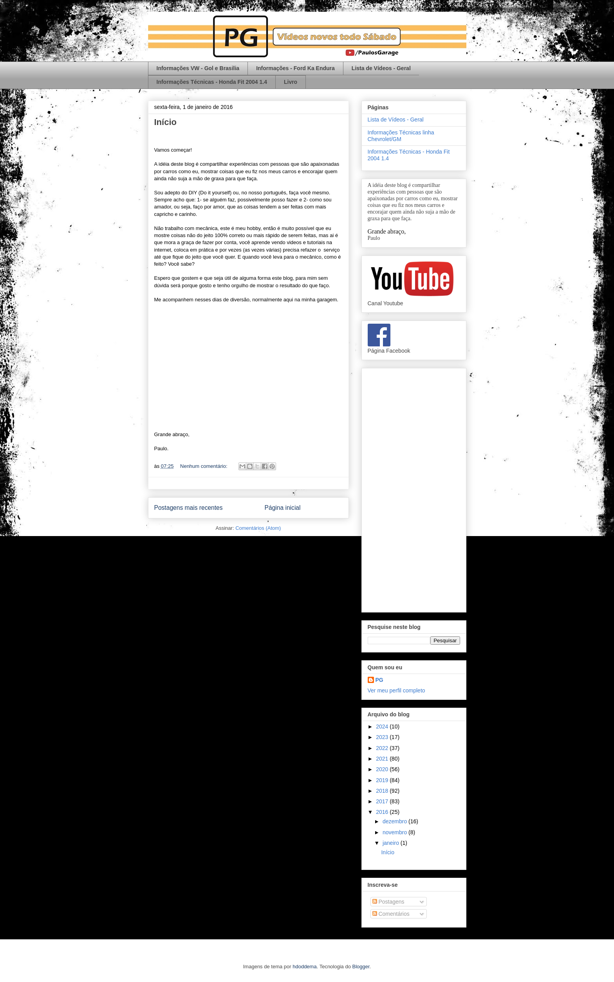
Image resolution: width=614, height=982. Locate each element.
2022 (383, 748)
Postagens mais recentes (188, 507)
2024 (383, 726)
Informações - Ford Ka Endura (295, 68)
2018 (383, 791)
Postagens (388, 902)
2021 (383, 759)
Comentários (391, 914)
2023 (383, 737)
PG (379, 680)
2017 (383, 801)
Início (165, 122)
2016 (383, 812)
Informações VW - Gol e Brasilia (198, 68)
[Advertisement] (414, 488)
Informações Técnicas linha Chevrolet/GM (401, 135)
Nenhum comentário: (204, 466)
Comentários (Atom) (258, 528)
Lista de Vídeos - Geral (381, 68)
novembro (395, 832)
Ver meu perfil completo (396, 690)
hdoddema (304, 966)
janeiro (392, 843)
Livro (290, 82)
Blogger (361, 966)
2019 (383, 780)
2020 (383, 769)
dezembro (395, 821)
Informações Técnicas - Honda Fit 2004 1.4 (212, 82)
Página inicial (283, 507)
